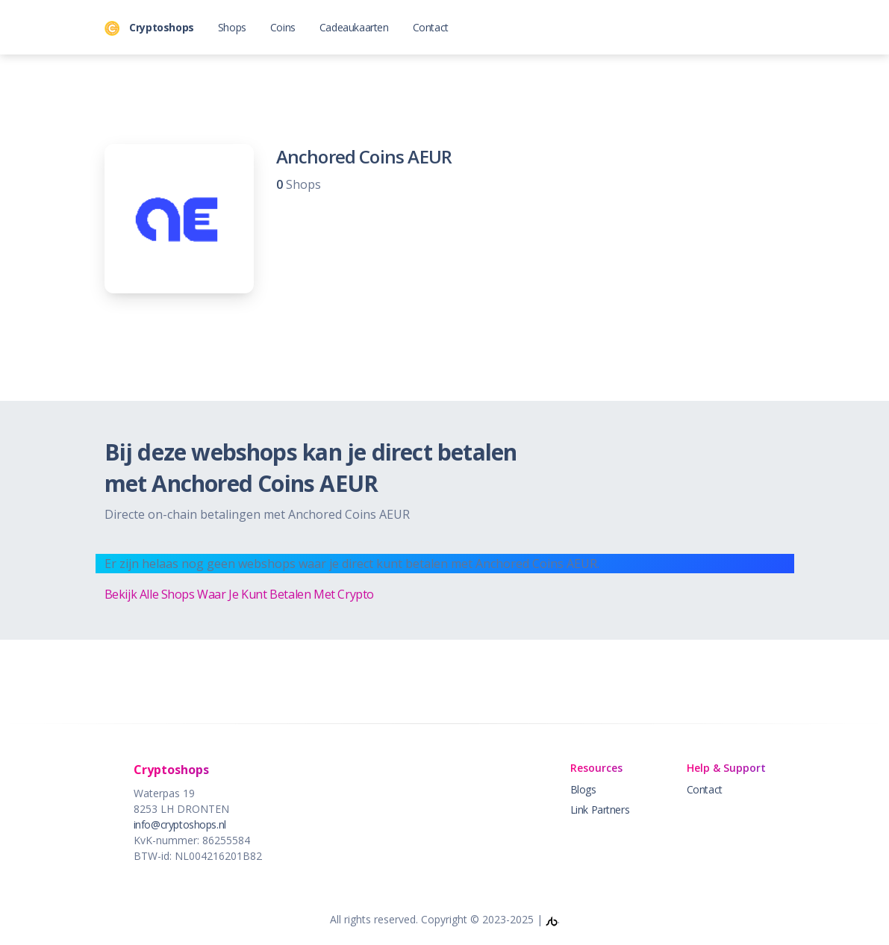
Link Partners (600, 809)
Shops (232, 27)
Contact (431, 27)
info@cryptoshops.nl (180, 824)
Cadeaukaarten (354, 27)
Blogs (583, 789)
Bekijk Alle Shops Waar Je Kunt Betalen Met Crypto (239, 594)
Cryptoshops (149, 28)
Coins (283, 27)
